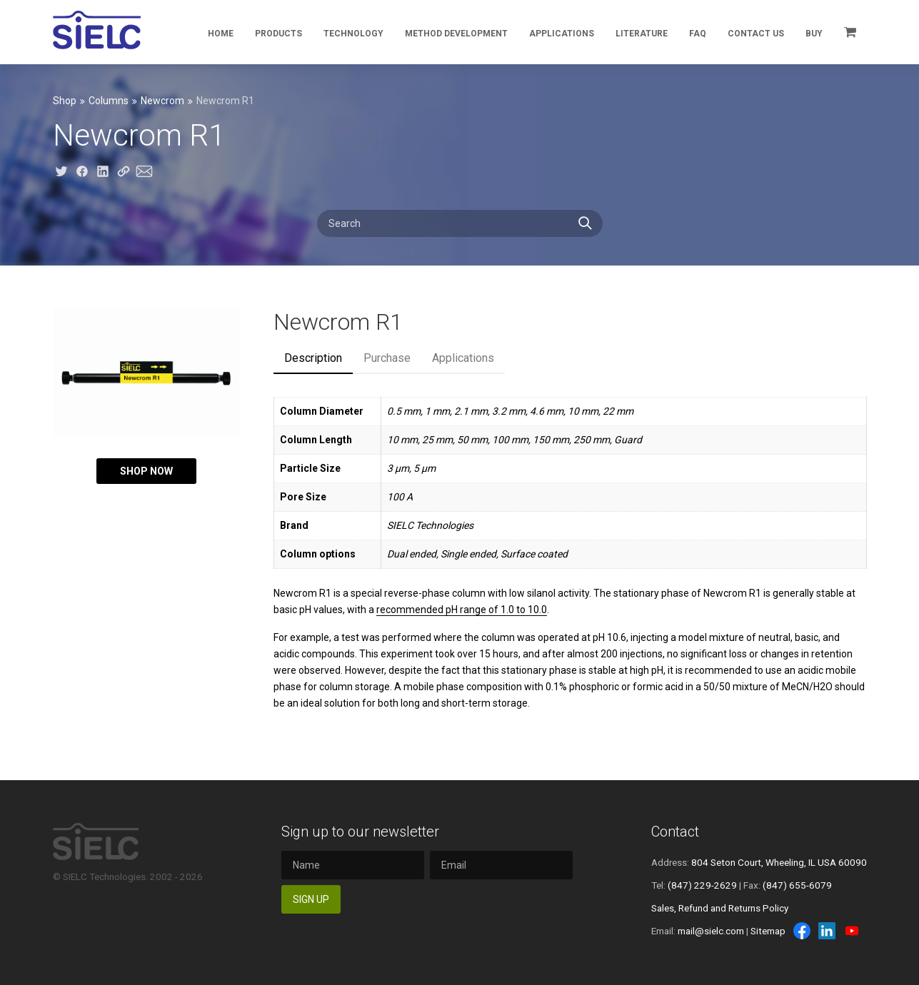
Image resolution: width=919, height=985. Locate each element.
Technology (353, 34)
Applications (561, 34)
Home (220, 34)
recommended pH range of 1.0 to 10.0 (461, 609)
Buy (814, 34)
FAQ (697, 34)
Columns (109, 100)
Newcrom (162, 100)
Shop (64, 100)
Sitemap (767, 930)
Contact (675, 831)
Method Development (456, 34)
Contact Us (756, 34)
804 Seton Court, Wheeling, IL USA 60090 (779, 862)
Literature (642, 34)
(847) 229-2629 (702, 885)
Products (278, 34)
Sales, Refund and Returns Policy (719, 908)
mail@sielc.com (711, 930)
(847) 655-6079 (797, 885)
